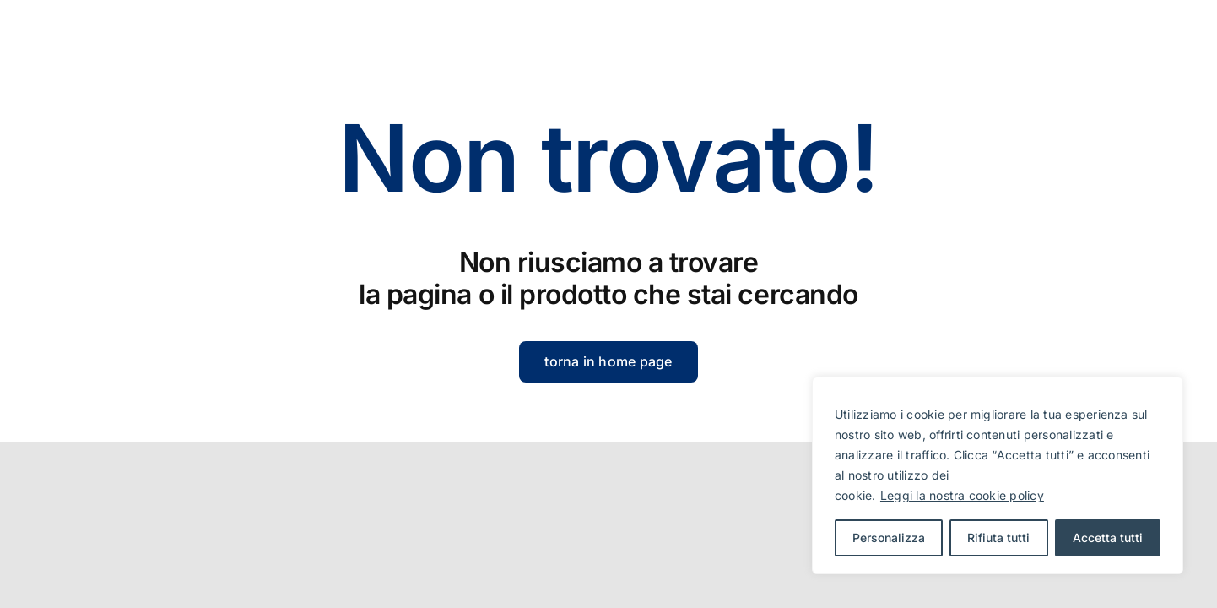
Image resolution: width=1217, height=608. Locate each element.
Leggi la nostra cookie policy (962, 495)
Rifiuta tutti (998, 537)
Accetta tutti (1108, 537)
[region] (997, 475)
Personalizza (888, 537)
